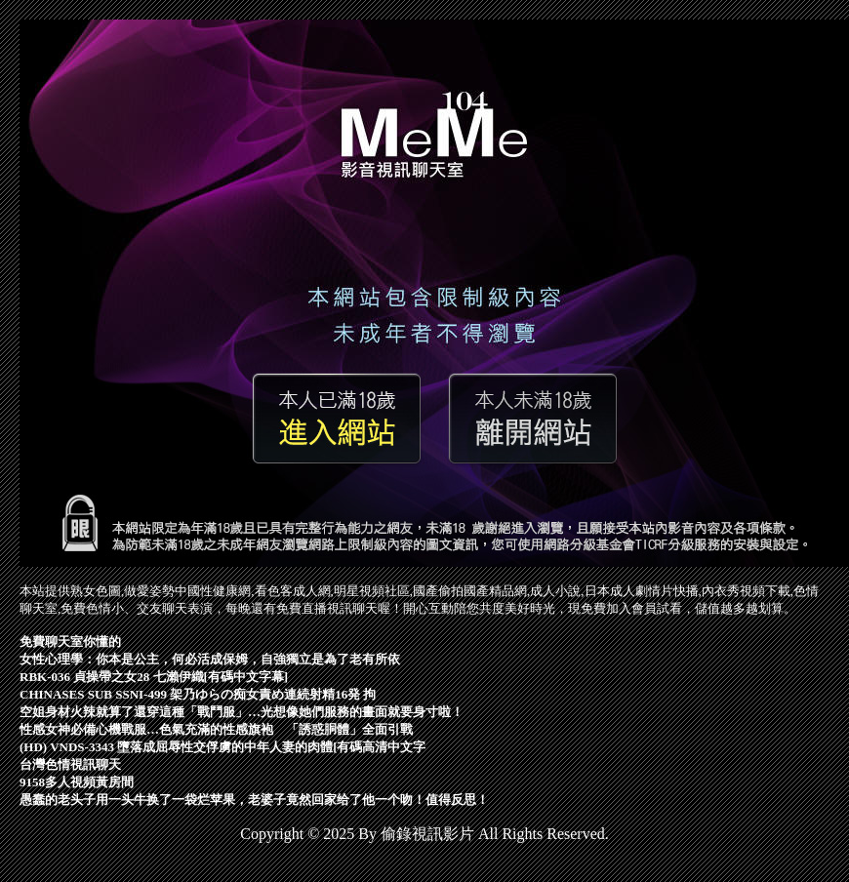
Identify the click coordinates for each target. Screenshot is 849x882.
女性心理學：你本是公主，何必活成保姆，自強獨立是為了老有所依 (210, 659)
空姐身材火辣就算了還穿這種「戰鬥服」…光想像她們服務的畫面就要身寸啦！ (242, 711)
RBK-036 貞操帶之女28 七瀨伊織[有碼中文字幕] (154, 676)
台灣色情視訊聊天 (70, 764)
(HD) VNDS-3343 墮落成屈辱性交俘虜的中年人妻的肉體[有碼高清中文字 (222, 747)
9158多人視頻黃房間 (77, 782)
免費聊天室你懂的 (70, 641)
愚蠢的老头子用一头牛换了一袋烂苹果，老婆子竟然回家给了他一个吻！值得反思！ (254, 799)
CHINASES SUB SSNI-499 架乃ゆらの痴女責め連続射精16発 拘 (198, 694)
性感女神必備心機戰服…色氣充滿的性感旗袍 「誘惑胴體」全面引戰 (216, 729)
